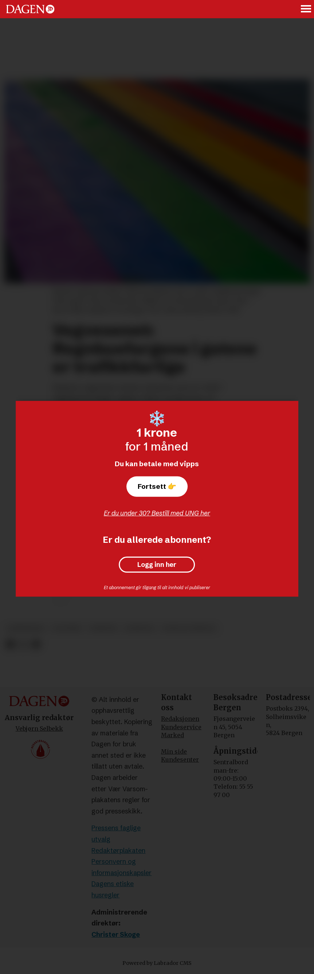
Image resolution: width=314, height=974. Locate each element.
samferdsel (26, 628)
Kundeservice (181, 727)
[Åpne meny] (306, 9)
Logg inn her (156, 565)
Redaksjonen (180, 718)
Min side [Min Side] (174, 751)
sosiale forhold (189, 628)
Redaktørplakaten (118, 850)
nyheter (103, 628)
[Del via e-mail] (36, 644)
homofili (139, 628)
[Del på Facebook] (10, 644)
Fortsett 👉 (157, 486)
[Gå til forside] (30, 9)
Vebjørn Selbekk (39, 728)
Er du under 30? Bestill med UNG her (157, 513)
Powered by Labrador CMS (157, 963)
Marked (172, 735)
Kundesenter (180, 759)
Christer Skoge (115, 934)
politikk (67, 628)
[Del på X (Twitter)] (23, 644)
